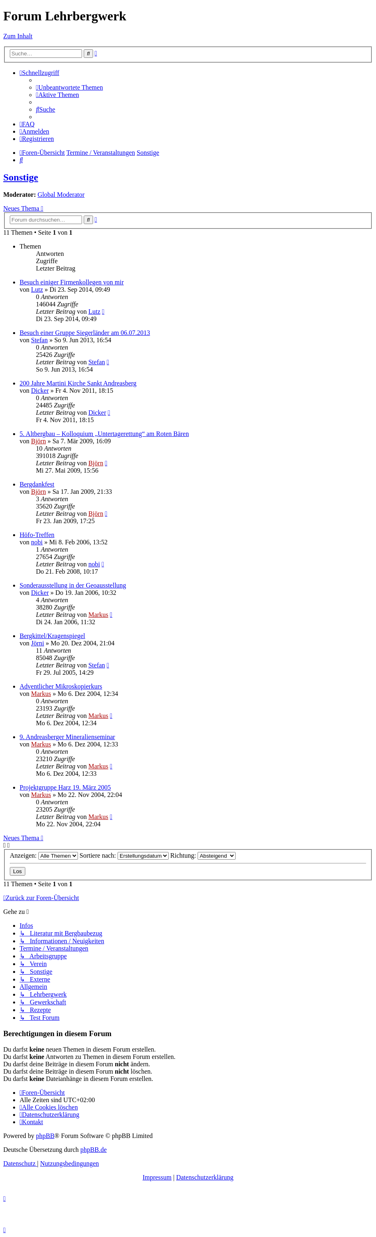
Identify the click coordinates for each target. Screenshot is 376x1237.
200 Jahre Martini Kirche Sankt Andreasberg (78, 383)
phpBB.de (93, 1149)
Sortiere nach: (124, 855)
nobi (36, 542)
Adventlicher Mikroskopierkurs (61, 686)
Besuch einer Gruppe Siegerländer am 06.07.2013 (85, 332)
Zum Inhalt (18, 36)
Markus (98, 614)
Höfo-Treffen (37, 534)
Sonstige (20, 177)
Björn (38, 441)
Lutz (37, 289)
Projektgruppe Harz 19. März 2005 (65, 787)
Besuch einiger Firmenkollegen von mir (72, 282)
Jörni (37, 643)
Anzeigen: (44, 855)
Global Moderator (61, 194)
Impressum (156, 1177)
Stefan (39, 340)
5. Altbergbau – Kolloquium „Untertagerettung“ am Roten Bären (104, 433)
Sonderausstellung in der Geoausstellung (73, 585)
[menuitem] (69, 87)
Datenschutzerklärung (204, 1177)
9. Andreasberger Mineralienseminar (67, 736)
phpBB (45, 1135)
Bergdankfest (37, 484)
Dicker (40, 390)
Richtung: (203, 855)
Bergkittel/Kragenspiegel (52, 635)
